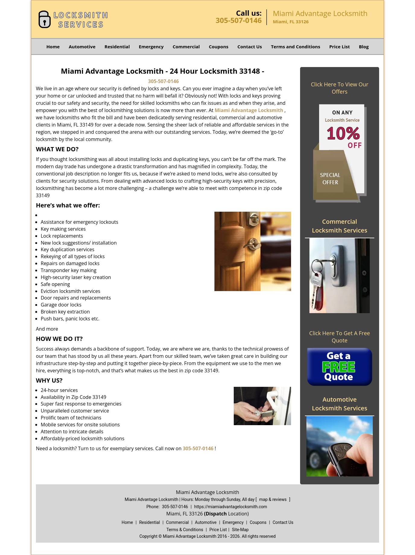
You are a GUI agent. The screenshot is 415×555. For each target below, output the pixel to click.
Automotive (82, 46)
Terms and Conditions (295, 46)
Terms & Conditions (184, 529)
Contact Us (249, 46)
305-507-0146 (239, 20)
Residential (117, 46)
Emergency (151, 46)
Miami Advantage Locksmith (249, 110)
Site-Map (240, 529)
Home (53, 46)
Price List (339, 46)
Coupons (218, 46)
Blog (364, 46)
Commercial (186, 46)
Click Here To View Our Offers (340, 88)
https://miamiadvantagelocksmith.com (230, 506)
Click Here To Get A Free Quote (339, 336)
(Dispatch (216, 513)
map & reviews (273, 499)
